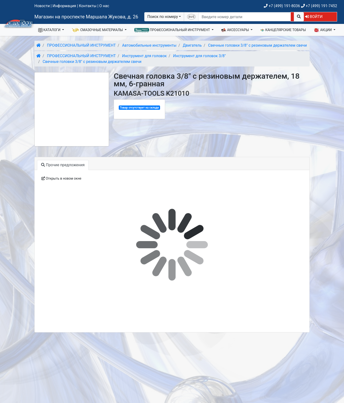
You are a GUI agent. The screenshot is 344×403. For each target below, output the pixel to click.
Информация (64, 6)
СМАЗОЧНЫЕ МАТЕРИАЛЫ (98, 30)
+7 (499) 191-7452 (319, 6)
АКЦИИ (323, 30)
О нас (104, 6)
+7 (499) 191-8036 (282, 6)
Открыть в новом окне (61, 178)
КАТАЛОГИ (49, 30)
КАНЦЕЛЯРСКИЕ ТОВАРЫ (283, 30)
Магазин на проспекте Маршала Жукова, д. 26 (86, 17)
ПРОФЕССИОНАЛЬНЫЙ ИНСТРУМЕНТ (172, 30)
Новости (42, 6)
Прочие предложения (63, 165)
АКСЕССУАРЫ (235, 30)
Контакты (87, 6)
